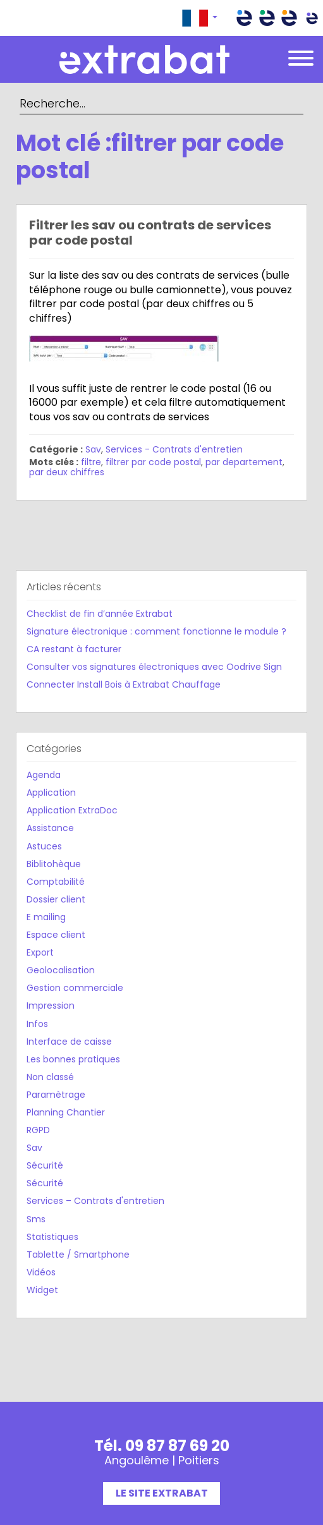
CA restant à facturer (74, 649)
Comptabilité (56, 881)
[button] (199, 18)
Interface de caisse (69, 1041)
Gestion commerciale (75, 987)
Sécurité (45, 1165)
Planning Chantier (66, 1112)
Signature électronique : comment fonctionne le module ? (156, 631)
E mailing (46, 917)
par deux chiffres (66, 472)
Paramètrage (56, 1094)
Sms (36, 1219)
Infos (37, 1024)
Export (40, 952)
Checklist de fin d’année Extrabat (100, 613)
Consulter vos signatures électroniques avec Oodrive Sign (154, 666)
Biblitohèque (54, 864)
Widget (42, 1290)
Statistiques (52, 1236)
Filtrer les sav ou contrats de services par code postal (150, 232)
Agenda (44, 775)
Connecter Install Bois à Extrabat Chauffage (124, 684)
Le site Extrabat (162, 1493)
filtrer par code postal (153, 462)
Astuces (44, 846)
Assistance (50, 828)
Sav (93, 449)
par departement (244, 462)
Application (51, 792)
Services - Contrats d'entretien (174, 449)
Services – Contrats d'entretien (95, 1200)
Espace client (56, 934)
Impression (51, 1005)
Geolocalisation (61, 970)
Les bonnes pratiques (73, 1059)
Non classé (50, 1077)
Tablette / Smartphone (78, 1254)
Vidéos (41, 1272)
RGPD (38, 1130)
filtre (91, 462)
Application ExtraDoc (72, 810)
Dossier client (56, 899)
